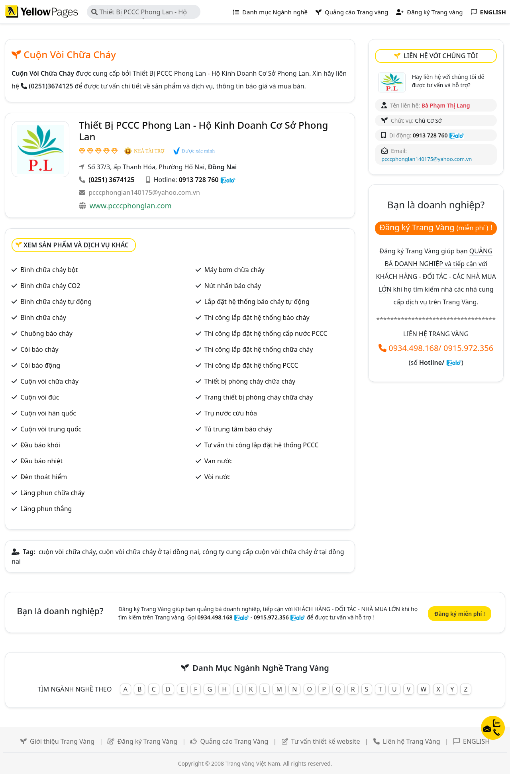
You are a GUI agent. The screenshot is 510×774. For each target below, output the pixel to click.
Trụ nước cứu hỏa (230, 413)
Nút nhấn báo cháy (232, 285)
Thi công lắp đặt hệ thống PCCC (251, 365)
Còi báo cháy (39, 349)
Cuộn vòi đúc (39, 397)
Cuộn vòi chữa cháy (49, 381)
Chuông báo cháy (46, 333)
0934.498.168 (413, 348)
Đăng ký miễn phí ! (459, 613)
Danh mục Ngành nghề (270, 12)
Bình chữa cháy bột (49, 269)
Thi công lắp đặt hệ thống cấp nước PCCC (266, 333)
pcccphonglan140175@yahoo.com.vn (144, 192)
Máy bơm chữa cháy (234, 269)
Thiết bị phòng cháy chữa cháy (249, 381)
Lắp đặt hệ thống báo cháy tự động (257, 301)
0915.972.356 (468, 348)
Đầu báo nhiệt (41, 461)
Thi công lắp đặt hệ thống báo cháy (257, 317)
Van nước (218, 461)
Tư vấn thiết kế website (326, 741)
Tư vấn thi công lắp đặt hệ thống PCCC (261, 445)
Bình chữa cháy (43, 317)
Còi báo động (40, 365)
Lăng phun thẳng (46, 508)
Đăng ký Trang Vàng (147, 741)
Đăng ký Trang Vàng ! (435, 227)
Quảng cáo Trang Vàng (234, 741)
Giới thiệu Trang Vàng (62, 741)
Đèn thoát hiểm (43, 476)
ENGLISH (476, 741)
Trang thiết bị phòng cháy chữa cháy (258, 397)
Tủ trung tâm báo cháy (238, 429)
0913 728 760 (199, 179)
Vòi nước (217, 476)
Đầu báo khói (40, 445)
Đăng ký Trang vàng (429, 12)
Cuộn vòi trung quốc (50, 429)
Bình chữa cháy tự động (56, 301)
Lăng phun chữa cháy (52, 492)
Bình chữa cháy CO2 (50, 285)
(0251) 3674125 (111, 179)
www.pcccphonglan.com (131, 205)
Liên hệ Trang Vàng (411, 741)
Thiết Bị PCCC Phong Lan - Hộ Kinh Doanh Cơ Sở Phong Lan (139, 13)
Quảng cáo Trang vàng (352, 12)
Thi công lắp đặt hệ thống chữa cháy (258, 349)
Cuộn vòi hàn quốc (48, 413)
